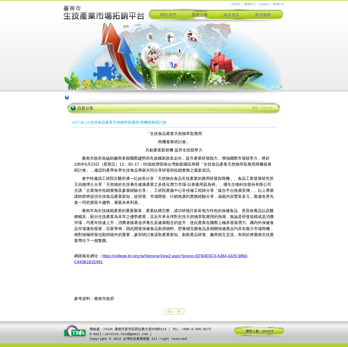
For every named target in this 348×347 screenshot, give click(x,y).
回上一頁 (174, 311)
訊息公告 (200, 15)
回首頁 (235, 4)
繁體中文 (250, 4)
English (264, 4)
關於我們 (168, 15)
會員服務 (263, 15)
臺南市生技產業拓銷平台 (104, 13)
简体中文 (278, 4)
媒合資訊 (231, 15)
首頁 (255, 107)
